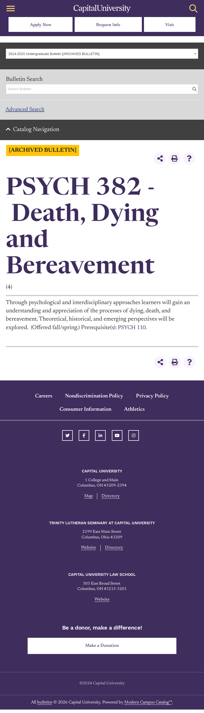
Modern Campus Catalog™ (148, 706)
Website (88, 550)
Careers (43, 398)
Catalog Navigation (37, 132)
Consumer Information (85, 411)
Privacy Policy (152, 398)
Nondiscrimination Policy (94, 398)
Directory (111, 498)
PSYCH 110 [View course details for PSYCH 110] (133, 330)
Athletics (134, 411)
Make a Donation (102, 649)
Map (88, 498)
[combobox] (102, 54)
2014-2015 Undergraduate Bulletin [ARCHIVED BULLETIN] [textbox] (54, 54)
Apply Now (40, 25)
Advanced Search (27, 110)
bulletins (44, 706)
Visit (169, 25)
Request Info (108, 25)
